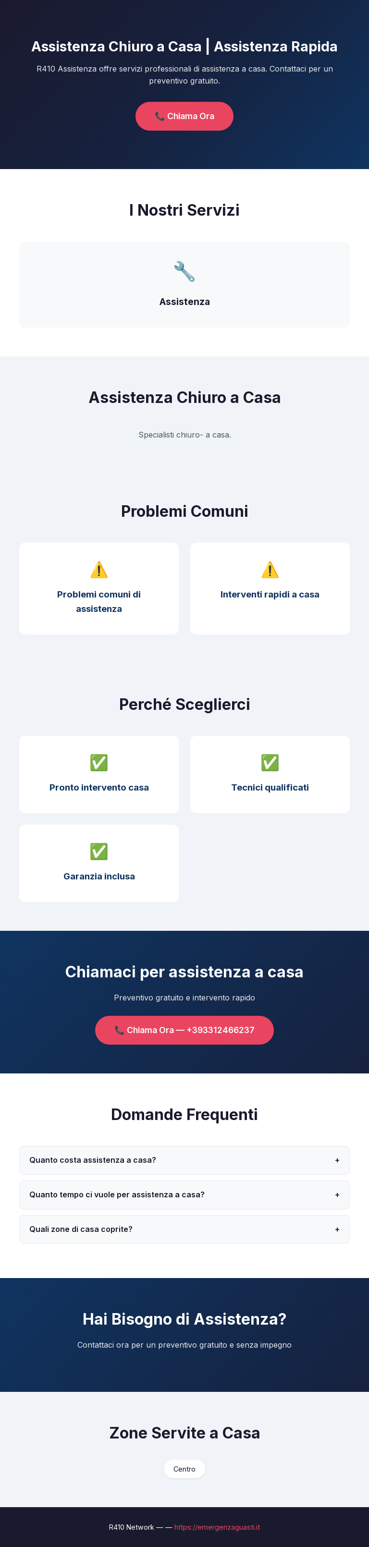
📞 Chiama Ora (184, 116)
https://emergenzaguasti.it (217, 1527)
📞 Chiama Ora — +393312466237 (184, 1030)
